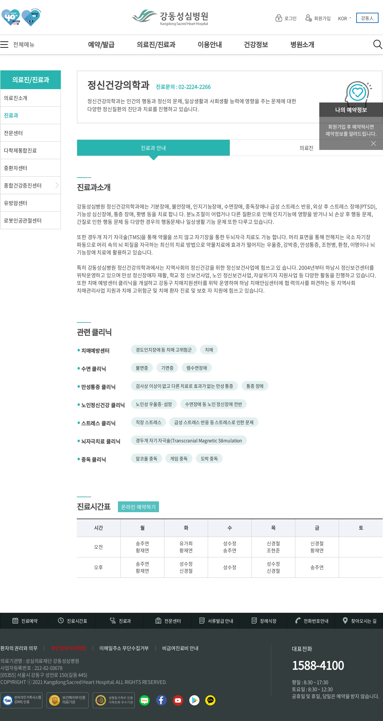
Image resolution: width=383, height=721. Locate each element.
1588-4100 (318, 665)
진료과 (11, 115)
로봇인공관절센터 (23, 220)
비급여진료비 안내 (180, 648)
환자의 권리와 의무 (19, 648)
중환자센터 (15, 168)
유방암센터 (15, 203)
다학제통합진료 (20, 150)
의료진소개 (15, 98)
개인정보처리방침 (68, 648)
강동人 (367, 18)
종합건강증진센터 (23, 185)
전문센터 (13, 133)
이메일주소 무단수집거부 (124, 648)
